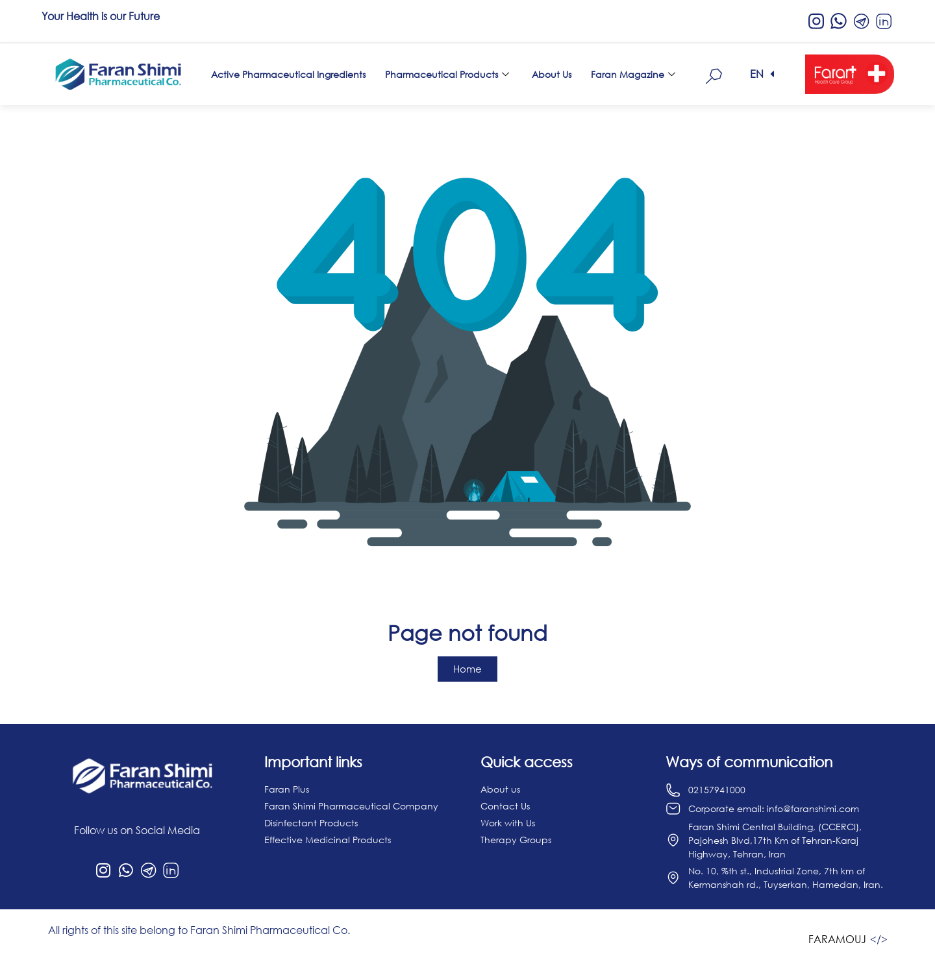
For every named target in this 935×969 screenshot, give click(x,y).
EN (757, 73)
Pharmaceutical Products (448, 74)
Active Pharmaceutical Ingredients (288, 74)
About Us (551, 74)
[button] (762, 74)
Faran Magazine (635, 74)
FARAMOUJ (837, 939)
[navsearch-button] (714, 74)
